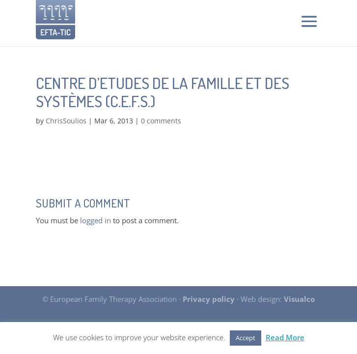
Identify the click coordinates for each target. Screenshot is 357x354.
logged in (95, 220)
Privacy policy (209, 299)
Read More (285, 337)
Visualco (299, 299)
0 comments (161, 120)
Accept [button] (245, 337)
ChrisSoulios (66, 120)
